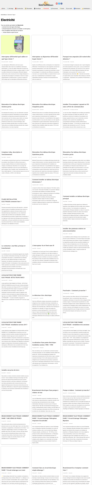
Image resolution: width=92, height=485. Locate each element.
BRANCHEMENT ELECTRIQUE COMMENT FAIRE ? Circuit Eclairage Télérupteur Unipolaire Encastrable (44, 399)
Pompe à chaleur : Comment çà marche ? (75, 373)
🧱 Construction (21, 8)
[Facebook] (61, 3)
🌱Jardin (61, 8)
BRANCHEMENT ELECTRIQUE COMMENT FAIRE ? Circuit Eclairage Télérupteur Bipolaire (75, 399)
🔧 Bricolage (13, 8)
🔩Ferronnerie (53, 8)
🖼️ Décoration (30, 8)
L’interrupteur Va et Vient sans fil (42, 235)
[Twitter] (59, 3)
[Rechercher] (89, 481)
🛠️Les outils (67, 8)
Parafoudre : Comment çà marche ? (73, 277)
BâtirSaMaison (4, 14)
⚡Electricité (45, 8)
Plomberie (74, 375)
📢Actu (6, 8)
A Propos (3, 480)
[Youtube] (57, 3)
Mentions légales (4, 481)
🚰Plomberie (75, 8)
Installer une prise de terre (10, 353)
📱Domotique (38, 8)
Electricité (10, 14)
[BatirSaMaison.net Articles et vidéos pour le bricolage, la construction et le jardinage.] (46, 3)
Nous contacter (4, 483)
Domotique (72, 105)
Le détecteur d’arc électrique (41, 282)
